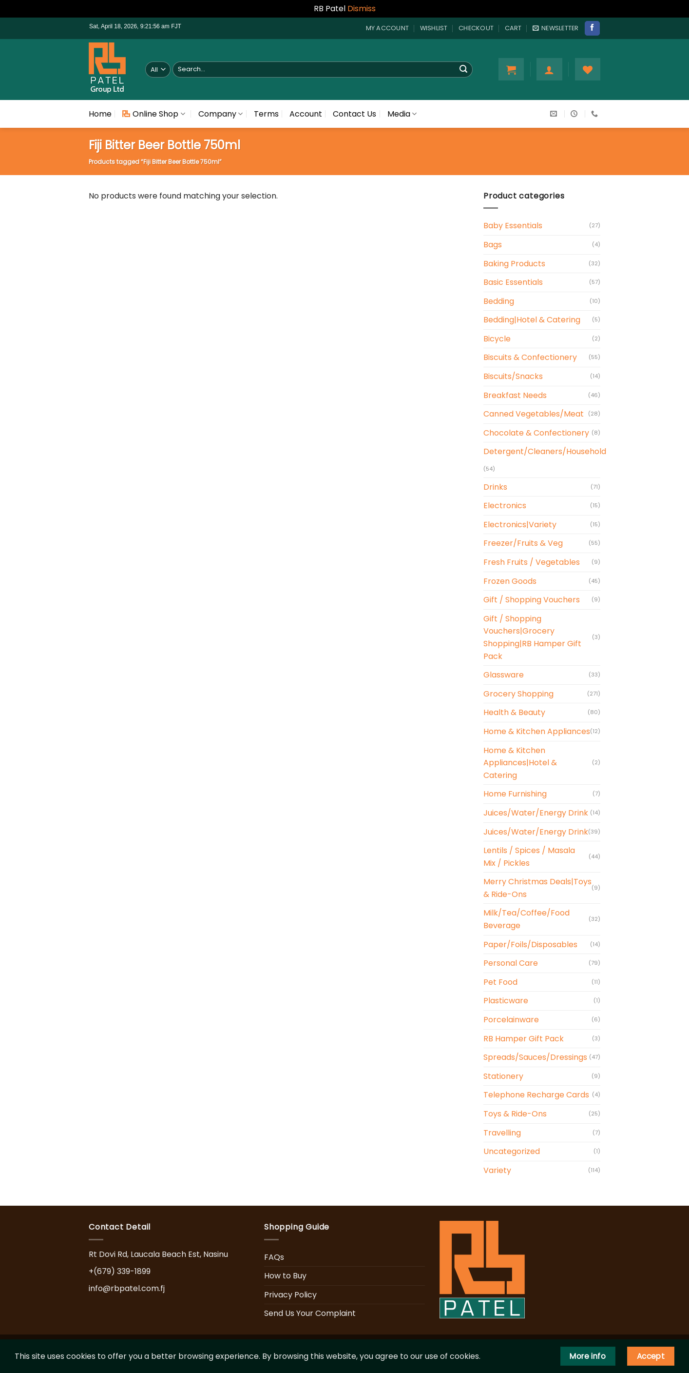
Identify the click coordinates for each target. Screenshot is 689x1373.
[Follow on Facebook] (592, 28)
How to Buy (285, 1275)
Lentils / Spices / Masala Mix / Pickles (529, 857)
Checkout (476, 28)
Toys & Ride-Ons (515, 1113)
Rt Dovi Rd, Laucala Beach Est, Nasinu (158, 1254)
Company (220, 113)
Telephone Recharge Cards (536, 1094)
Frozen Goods (509, 581)
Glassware (503, 674)
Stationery (503, 1076)
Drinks (495, 487)
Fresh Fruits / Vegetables (531, 562)
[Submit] (463, 69)
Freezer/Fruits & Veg (523, 543)
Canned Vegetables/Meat (533, 413)
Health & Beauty (514, 712)
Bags (492, 244)
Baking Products (514, 263)
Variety (497, 1170)
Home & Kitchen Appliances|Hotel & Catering (520, 763)
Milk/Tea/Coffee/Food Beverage (526, 919)
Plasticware (505, 1000)
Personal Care (510, 963)
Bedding (498, 301)
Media (402, 113)
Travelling (502, 1132)
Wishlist (434, 28)
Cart (513, 28)
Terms (266, 113)
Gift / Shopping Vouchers (531, 599)
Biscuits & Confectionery (530, 357)
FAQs (274, 1257)
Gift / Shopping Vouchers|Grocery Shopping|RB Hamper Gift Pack (532, 637)
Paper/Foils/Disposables (530, 944)
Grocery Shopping (518, 693)
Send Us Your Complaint (310, 1313)
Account (305, 113)
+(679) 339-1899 (120, 1271)
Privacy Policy (290, 1294)
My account (387, 28)
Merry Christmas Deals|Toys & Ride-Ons (537, 888)
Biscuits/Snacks (513, 376)
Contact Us (354, 113)
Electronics (504, 505)
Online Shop (153, 113)
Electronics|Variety (519, 524)
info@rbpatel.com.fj (127, 1288)
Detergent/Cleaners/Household (544, 451)
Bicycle (497, 338)
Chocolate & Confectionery (536, 432)
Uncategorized (511, 1151)
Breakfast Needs (515, 395)
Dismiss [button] (361, 8)
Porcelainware (511, 1019)
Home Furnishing (515, 793)
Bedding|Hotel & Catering (531, 319)
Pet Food (500, 982)
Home (100, 113)
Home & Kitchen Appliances (536, 731)
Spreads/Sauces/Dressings (535, 1057)
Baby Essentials (512, 225)
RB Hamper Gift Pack (523, 1038)
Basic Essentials (513, 282)
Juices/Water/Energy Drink (535, 812)
